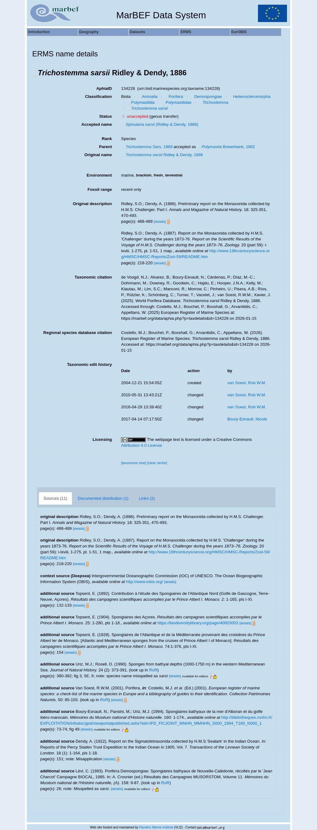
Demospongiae (206, 96)
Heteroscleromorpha (250, 96)
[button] (35, 73)
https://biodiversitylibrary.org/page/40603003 (197, 623)
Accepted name (96, 124)
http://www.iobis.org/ (144, 581)
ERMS (185, 32)
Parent (105, 146)
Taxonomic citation (93, 277)
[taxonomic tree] (133, 463)
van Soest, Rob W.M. (246, 382)
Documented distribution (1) (103, 498)
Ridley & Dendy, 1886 (162, 154)
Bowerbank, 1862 (226, 146)
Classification (98, 96)
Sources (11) (55, 498)
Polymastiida (140, 102)
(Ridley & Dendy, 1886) (159, 124)
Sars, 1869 (146, 146)
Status (105, 116)
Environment (99, 175)
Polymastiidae (176, 102)
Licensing (102, 439)
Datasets (137, 32)
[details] (160, 221)
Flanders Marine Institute (156, 827)
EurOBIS (238, 32)
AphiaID (104, 88)
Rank (107, 138)
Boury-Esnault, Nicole (247, 419)
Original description (92, 203)
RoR (153, 670)
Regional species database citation (77, 332)
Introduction (39, 32)
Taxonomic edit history (89, 364)
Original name (98, 154)
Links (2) (147, 498)
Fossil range (100, 189)
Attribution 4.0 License (141, 445)
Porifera (173, 96)
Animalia (147, 96)
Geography (88, 32)
